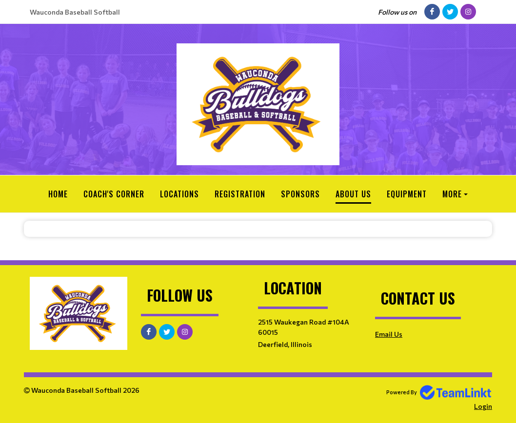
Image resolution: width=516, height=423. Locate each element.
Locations (179, 194)
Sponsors (300, 194)
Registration (240, 194)
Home (58, 194)
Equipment (407, 194)
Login (483, 406)
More (452, 194)
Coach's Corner (113, 194)
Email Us (388, 334)
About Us (353, 194)
